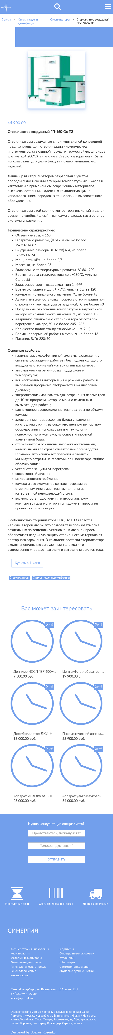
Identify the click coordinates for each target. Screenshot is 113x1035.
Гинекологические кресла (28, 966)
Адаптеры (66, 949)
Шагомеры (67, 962)
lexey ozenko (43, 1032)
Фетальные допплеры (26, 962)
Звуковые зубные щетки (76, 970)
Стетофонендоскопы (74, 966)
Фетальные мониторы (26, 957)
